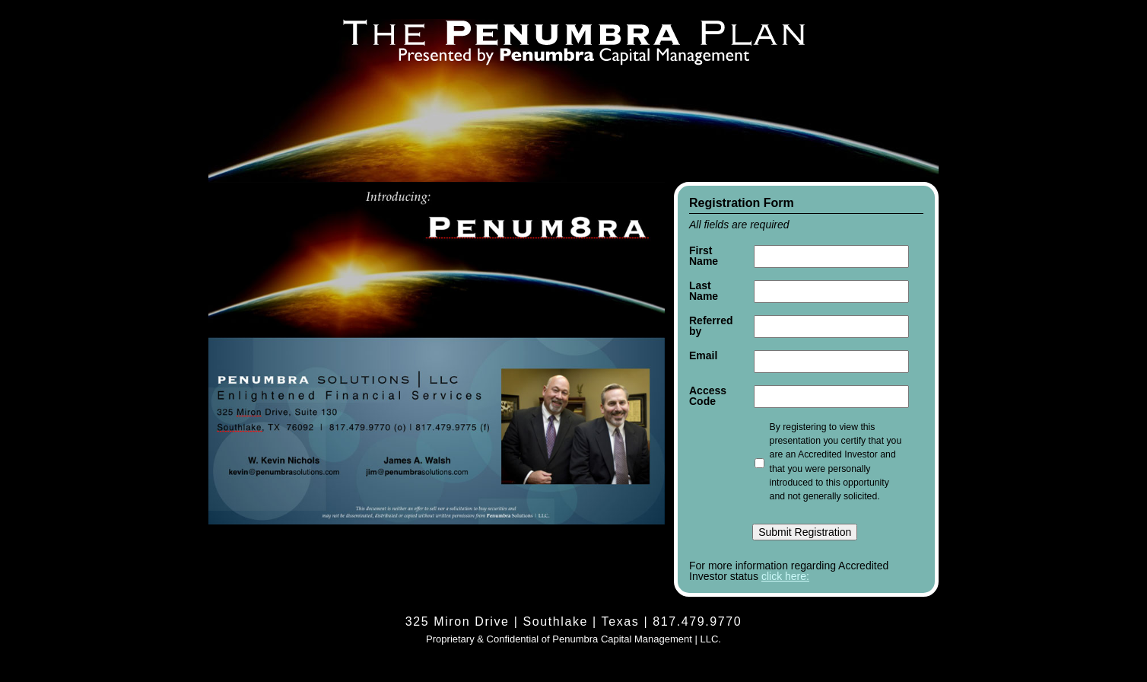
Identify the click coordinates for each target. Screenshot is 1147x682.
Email (703, 355)
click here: (785, 576)
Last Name (703, 290)
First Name (703, 255)
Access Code (707, 395)
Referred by (711, 325)
